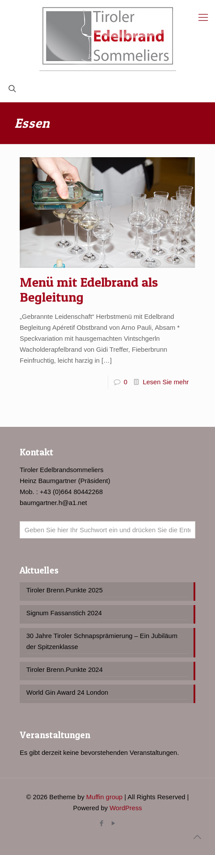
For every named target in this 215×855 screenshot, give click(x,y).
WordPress (125, 808)
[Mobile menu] (203, 17)
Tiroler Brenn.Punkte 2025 (64, 590)
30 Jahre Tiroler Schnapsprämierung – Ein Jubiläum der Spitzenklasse (101, 641)
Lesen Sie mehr (166, 382)
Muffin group (104, 797)
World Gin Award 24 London (67, 692)
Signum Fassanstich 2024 (64, 613)
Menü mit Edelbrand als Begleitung (89, 289)
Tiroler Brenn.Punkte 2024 (64, 669)
